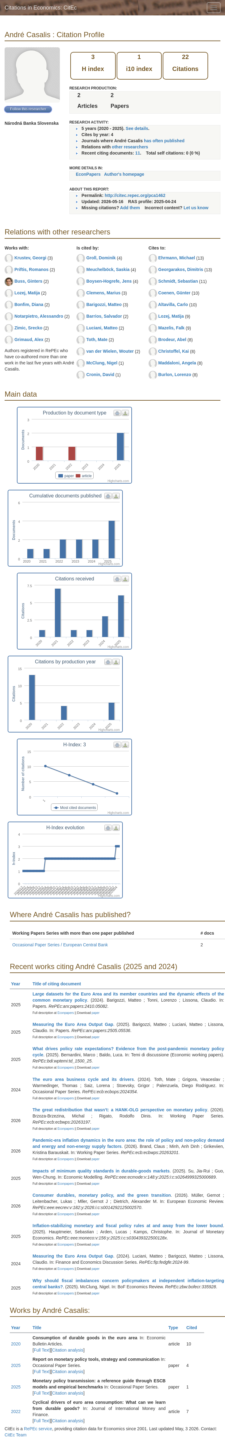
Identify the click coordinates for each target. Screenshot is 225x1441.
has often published (164, 140)
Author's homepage (124, 174)
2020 (16, 1343)
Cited (194, 1327)
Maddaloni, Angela (177, 362)
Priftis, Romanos (31, 269)
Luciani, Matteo (102, 327)
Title (40, 1327)
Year (18, 983)
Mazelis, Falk (171, 327)
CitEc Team (15, 1434)
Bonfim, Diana (28, 304)
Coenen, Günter (174, 292)
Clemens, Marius (103, 292)
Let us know (196, 207)
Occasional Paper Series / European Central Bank (60, 944)
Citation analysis (67, 1350)
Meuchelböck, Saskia (108, 269)
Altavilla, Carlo (173, 304)
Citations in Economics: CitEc (41, 8)
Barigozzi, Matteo (104, 304)
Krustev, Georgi (30, 257)
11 (137, 153)
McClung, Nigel (101, 362)
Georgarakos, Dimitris (180, 269)
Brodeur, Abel (172, 339)
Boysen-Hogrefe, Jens (109, 281)
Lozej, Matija (27, 292)
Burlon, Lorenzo (174, 374)
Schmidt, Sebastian (178, 281)
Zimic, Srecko (28, 327)
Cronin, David (100, 374)
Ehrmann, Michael (176, 257)
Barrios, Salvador (104, 316)
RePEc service (38, 1428)
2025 (16, 1365)
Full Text (42, 1350)
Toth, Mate (96, 339)
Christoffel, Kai (173, 351)
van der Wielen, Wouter (110, 351)
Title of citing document (59, 983)
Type (175, 1327)
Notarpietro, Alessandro (38, 316)
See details (137, 128)
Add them (130, 207)
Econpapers (65, 1013)
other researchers (130, 146)
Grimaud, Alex (28, 339)
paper (96, 1013)
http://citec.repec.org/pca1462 (135, 195)
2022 (16, 1411)
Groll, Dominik (101, 257)
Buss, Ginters (28, 281)
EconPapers (88, 174)
